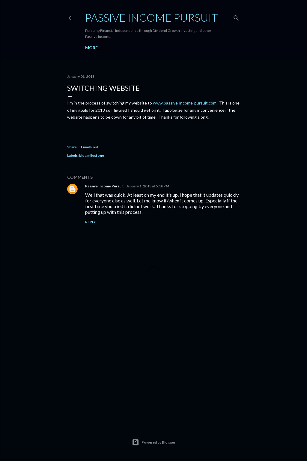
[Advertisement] (153, 367)
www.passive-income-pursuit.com (184, 102)
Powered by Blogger (153, 442)
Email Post (89, 147)
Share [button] (72, 147)
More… (195, 47)
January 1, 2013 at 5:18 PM (147, 186)
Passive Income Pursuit (151, 17)
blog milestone (91, 155)
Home (91, 47)
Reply (90, 222)
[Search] (236, 17)
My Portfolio (167, 47)
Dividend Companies (124, 47)
